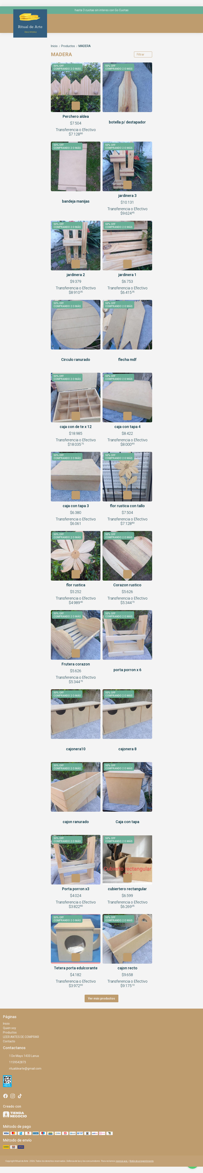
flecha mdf (127, 359)
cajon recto (127, 968)
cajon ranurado (76, 821)
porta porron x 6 (127, 670)
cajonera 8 (127, 749)
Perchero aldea (76, 116)
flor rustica (75, 585)
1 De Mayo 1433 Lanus (21, 1056)
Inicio (56, 46)
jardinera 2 (76, 274)
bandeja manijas (75, 201)
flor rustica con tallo (127, 506)
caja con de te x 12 (76, 426)
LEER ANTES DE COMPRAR (21, 1037)
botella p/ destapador (127, 122)
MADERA (84, 46)
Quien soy (9, 1028)
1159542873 (14, 1062)
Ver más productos (101, 998)
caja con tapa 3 (76, 506)
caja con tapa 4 (127, 426)
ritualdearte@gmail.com (22, 1068)
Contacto (9, 1041)
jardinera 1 (127, 274)
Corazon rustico (127, 585)
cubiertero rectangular (127, 889)
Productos (69, 46)
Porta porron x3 (75, 889)
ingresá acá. (122, 1161)
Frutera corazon (76, 664)
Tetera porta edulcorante (75, 968)
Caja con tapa (127, 821)
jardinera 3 (127, 195)
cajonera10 (75, 749)
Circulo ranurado (75, 359)
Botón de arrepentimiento (142, 1161)
